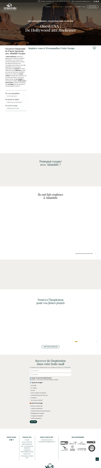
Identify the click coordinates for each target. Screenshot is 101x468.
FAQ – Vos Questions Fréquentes (27, 447)
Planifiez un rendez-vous (46, 1)
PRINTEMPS (78, 7)
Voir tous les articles (51, 347)
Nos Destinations (57, 7)
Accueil (27, 440)
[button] (96, 253)
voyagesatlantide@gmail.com (81, 1)
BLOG (83, 7)
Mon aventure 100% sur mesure (92, 6)
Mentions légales (27, 444)
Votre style (69, 6)
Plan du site (27, 454)
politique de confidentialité (63, 367)
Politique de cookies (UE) (27, 457)
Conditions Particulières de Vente (27, 451)
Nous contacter (27, 442)
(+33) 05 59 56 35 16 (63, 1)
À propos (48, 7)
